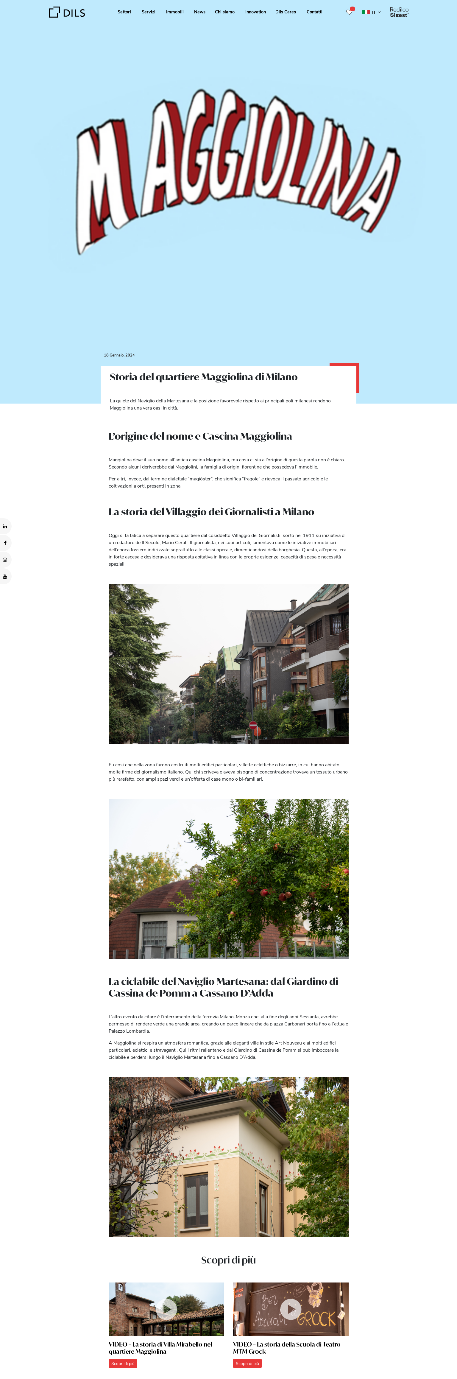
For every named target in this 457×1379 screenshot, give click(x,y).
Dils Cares (285, 12)
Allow (411, 1343)
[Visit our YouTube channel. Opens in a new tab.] (6, 576)
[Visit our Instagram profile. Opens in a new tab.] (6, 560)
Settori (124, 12)
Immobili (175, 12)
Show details (208, 1372)
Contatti (314, 12)
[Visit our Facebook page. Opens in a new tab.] (6, 543)
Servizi (148, 12)
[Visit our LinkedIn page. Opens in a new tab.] (6, 526)
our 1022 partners (40, 1349)
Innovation (255, 12)
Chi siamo (225, 12)
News (199, 12)
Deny (411, 1357)
